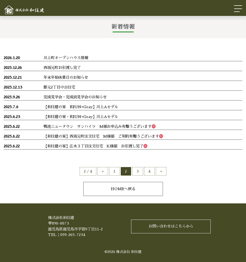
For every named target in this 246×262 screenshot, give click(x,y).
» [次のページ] (161, 171)
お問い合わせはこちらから (171, 226)
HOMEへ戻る (123, 189)
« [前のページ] (103, 171)
